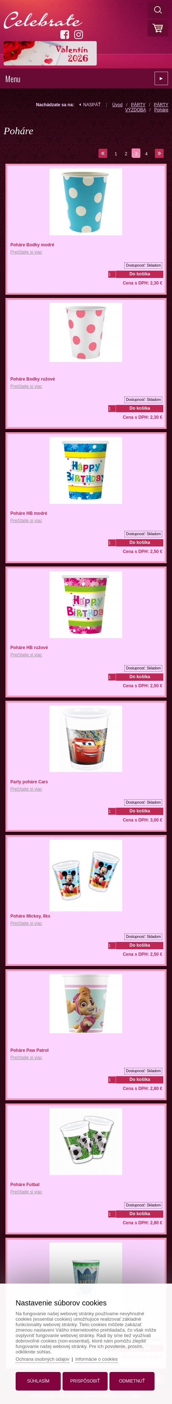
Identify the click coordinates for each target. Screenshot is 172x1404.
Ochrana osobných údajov (44, 1357)
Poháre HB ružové (29, 647)
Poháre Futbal (25, 1184)
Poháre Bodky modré (33, 244)
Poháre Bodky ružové (33, 379)
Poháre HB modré (29, 513)
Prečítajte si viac (26, 252)
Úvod (117, 104)
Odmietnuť (131, 1379)
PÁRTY (138, 104)
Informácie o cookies (99, 1357)
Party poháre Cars (29, 781)
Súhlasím (39, 1379)
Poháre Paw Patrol (30, 1050)
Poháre (161, 109)
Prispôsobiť (85, 1379)
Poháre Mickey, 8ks (31, 916)
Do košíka (139, 274)
